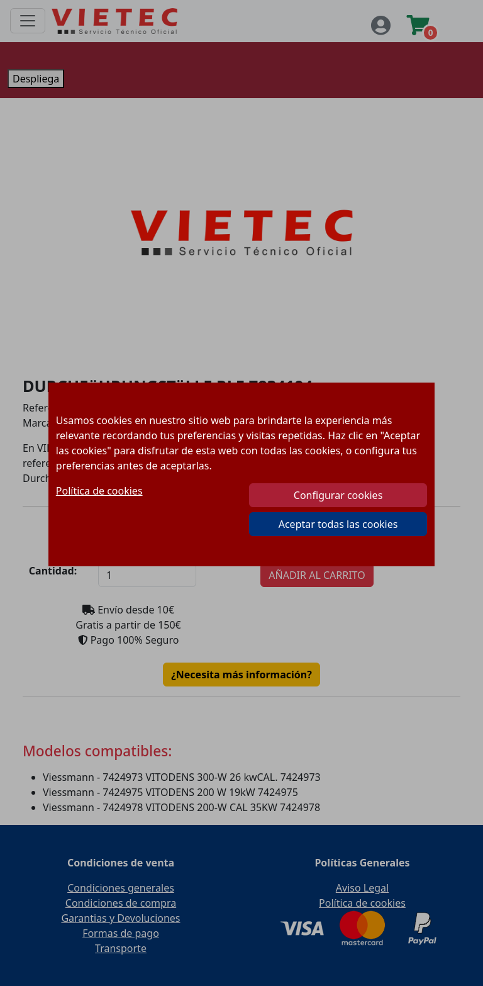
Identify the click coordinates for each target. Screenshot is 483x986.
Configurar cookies (338, 495)
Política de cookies (99, 491)
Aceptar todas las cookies (338, 524)
